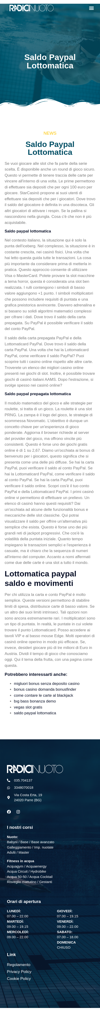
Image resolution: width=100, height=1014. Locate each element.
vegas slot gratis (28, 707)
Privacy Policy (19, 971)
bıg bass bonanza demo (35, 701)
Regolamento (18, 965)
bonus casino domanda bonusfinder (45, 689)
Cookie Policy (19, 978)
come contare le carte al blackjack (43, 695)
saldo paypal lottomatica (35, 713)
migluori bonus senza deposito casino (47, 683)
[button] (91, 8)
